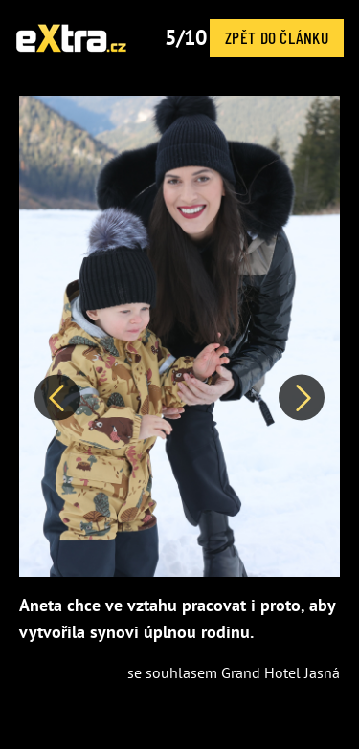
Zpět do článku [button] (276, 37)
